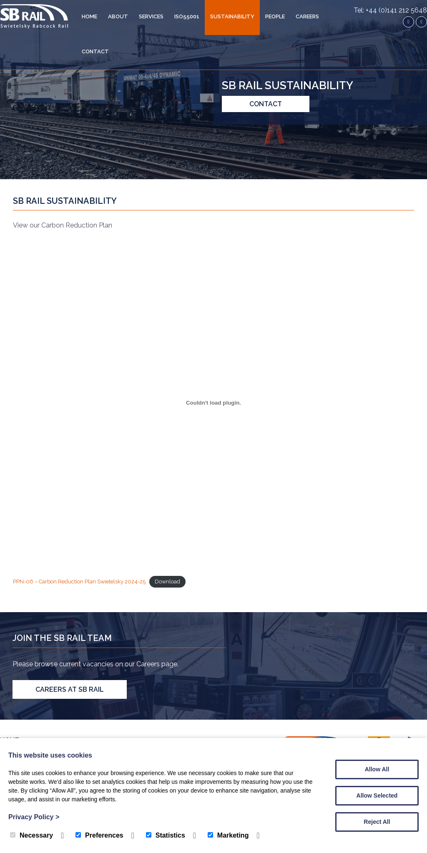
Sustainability (232, 16)
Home (89, 16)
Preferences (99, 835)
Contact (95, 51)
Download (167, 581)
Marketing (228, 835)
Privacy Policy (33, 816)
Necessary (31, 835)
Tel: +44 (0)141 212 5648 (390, 10)
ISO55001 (186, 16)
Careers (307, 16)
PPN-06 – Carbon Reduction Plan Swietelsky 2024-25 (79, 581)
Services (151, 16)
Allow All (377, 769)
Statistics (165, 835)
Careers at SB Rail (69, 689)
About (118, 16)
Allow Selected (377, 795)
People (275, 16)
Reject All (377, 821)
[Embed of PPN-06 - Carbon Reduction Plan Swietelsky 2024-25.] (213, 402)
